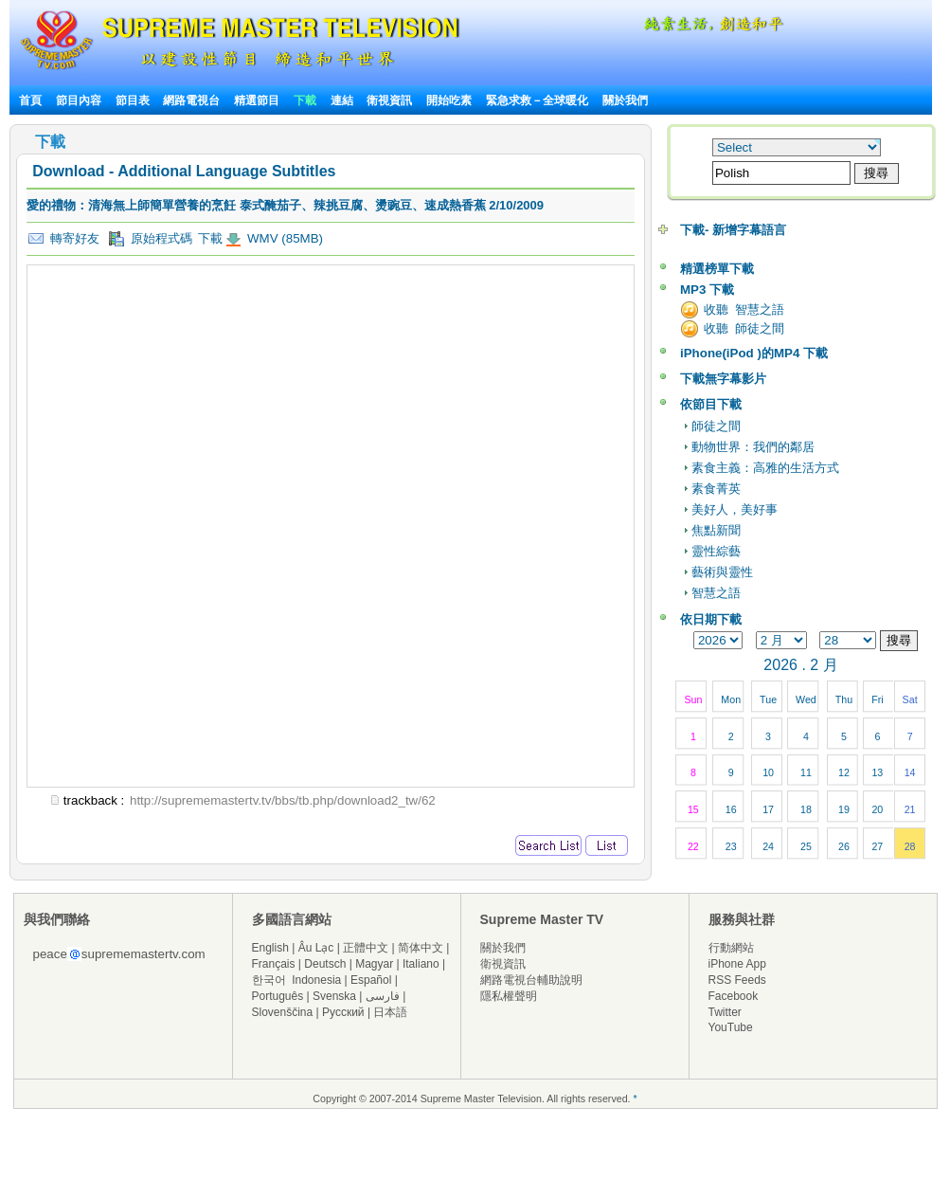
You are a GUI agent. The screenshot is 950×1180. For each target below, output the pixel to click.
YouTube (730, 1027)
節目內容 (78, 100)
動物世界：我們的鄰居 (753, 447)
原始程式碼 (150, 238)
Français (274, 964)
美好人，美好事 (734, 509)
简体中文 (420, 947)
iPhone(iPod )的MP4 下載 (754, 353)
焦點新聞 (716, 530)
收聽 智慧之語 (744, 309)
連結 (342, 100)
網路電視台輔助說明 (531, 980)
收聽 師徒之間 (744, 328)
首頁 (30, 100)
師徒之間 (716, 426)
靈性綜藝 (716, 551)
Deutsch (325, 964)
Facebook (733, 996)
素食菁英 (716, 488)
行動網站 (731, 947)
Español (370, 980)
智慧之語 (716, 593)
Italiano (421, 964)
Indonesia (316, 980)
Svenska (334, 996)
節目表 (133, 100)
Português (278, 996)
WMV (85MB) (283, 238)
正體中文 (365, 947)
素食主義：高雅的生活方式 (765, 468)
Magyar (374, 964)
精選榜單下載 (717, 269)
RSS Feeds (737, 980)
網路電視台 (193, 100)
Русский (343, 1012)
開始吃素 (449, 100)
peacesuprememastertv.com (119, 954)
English (270, 947)
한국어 (269, 980)
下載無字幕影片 (723, 379)
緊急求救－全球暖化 (537, 100)
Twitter (725, 1012)
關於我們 (625, 100)
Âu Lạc (316, 947)
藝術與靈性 (722, 572)
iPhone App (737, 964)
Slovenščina (283, 1012)
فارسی (383, 996)
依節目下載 (711, 404)
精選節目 (256, 100)
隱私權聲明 (508, 996)
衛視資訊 (389, 100)
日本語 (390, 1012)
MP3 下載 (707, 289)
